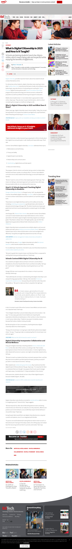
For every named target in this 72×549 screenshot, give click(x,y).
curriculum (31, 145)
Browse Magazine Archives (50, 533)
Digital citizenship (10, 79)
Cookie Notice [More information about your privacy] (26, 542)
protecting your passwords (18, 204)
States (17, 17)
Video (31, 17)
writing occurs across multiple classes (28, 229)
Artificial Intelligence (21, 448)
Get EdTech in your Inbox (49, 513)
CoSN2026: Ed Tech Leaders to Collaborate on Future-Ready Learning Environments (61, 56)
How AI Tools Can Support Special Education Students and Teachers (60, 188)
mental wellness (34, 400)
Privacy (19, 514)
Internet (8, 45)
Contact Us (12, 514)
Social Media (40, 452)
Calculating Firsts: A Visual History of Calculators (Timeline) (61, 202)
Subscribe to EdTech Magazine (51, 529)
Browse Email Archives (49, 517)
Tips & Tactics (26, 17)
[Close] (69, 540)
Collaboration (18, 452)
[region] (36, 543)
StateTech (6, 536)
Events (40, 17)
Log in (70, 17)
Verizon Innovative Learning (33, 90)
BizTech (5, 532)
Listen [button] (10, 74)
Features (21, 17)
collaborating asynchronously (23, 365)
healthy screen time (13, 86)
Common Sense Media (29, 114)
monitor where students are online (15, 250)
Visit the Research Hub (33, 533)
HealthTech (16, 536)
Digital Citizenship (29, 452)
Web (15, 455)
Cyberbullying (11, 163)
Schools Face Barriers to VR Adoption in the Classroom (61, 182)
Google (20, 242)
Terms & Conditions (7, 516)
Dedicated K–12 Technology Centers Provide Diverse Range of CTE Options (61, 72)
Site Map (17, 516)
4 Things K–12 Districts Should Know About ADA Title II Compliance (61, 49)
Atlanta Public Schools (21, 213)
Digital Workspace (34, 448)
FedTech (13, 532)
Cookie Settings (24, 546)
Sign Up (59, 2)
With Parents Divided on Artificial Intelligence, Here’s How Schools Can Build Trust (61, 64)
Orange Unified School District (13, 192)
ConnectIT (35, 17)
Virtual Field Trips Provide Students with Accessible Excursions (61, 195)
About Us (4, 514)
